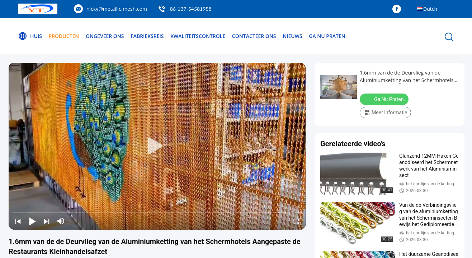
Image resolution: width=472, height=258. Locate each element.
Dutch (430, 8)
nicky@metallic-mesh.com (116, 8)
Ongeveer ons (105, 36)
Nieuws (292, 36)
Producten (64, 36)
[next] (46, 221)
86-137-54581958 (191, 9)
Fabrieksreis (147, 36)
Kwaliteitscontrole (197, 36)
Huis (30, 36)
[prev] (18, 221)
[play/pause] (32, 221)
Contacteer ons (254, 36)
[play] (157, 146)
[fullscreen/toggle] (296, 221)
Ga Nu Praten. (327, 36)
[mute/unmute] (61, 221)
